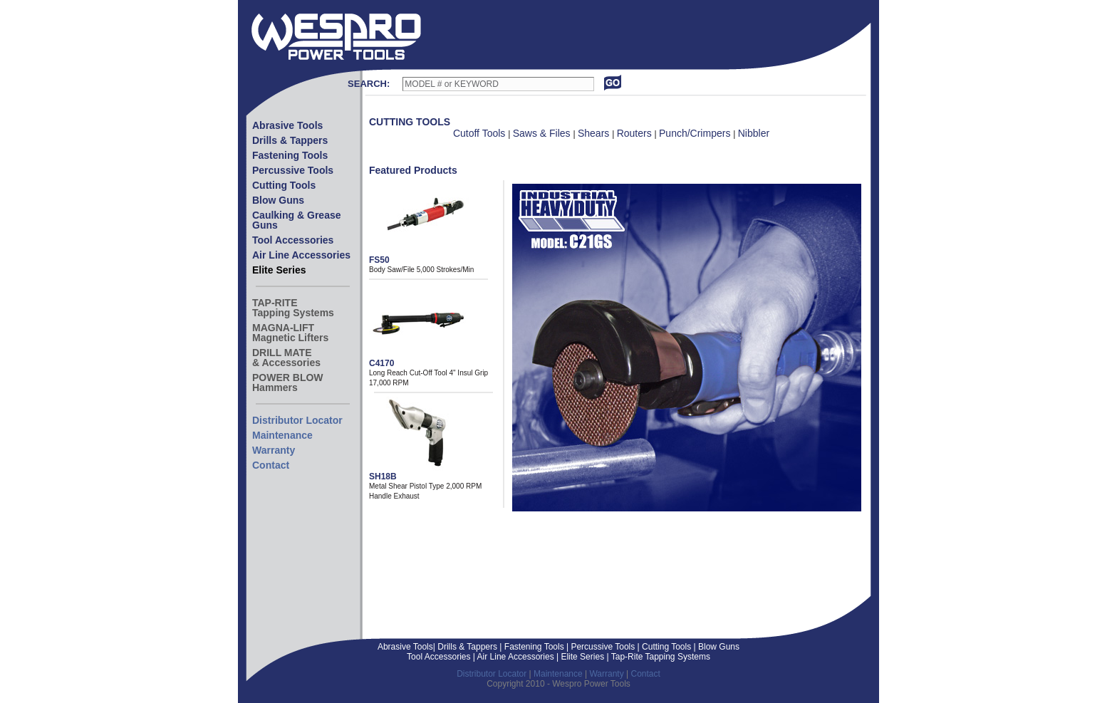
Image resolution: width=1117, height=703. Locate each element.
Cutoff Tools (480, 133)
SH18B (383, 476)
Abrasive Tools (287, 125)
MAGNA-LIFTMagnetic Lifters (290, 332)
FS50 (379, 260)
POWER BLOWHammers (287, 382)
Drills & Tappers (290, 140)
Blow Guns (278, 200)
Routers (636, 133)
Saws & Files (543, 133)
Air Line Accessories (301, 255)
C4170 (381, 363)
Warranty (273, 450)
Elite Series (279, 270)
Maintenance (282, 435)
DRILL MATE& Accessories (286, 357)
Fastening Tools (290, 155)
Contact (270, 465)
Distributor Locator (297, 420)
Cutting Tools (284, 185)
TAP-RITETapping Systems (293, 307)
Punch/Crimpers (696, 133)
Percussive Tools (292, 170)
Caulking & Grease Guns (296, 220)
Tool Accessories (292, 240)
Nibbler (753, 133)
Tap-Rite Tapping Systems (659, 657)
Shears (595, 133)
